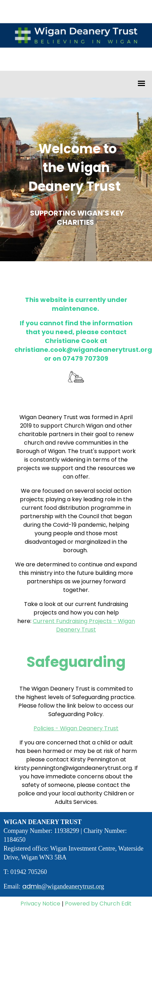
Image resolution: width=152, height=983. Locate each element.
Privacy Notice (40, 903)
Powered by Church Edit (98, 903)
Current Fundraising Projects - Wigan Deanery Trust (84, 625)
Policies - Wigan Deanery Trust (76, 728)
